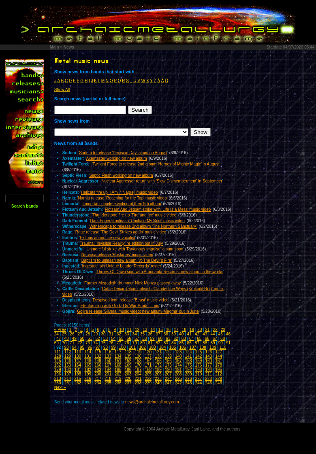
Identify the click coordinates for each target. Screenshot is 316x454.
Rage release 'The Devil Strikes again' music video (120, 232)
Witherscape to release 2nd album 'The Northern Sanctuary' (143, 226)
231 (67, 383)
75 (103, 343)
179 (57, 369)
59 (152, 338)
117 (118, 352)
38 (166, 334)
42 (197, 334)
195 (218, 369)
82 (158, 343)
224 (168, 378)
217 (97, 378)
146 (67, 361)
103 (152, 347)
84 (173, 343)
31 (111, 334)
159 (198, 361)
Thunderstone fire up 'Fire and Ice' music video (134, 215)
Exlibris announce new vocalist (107, 237)
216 (87, 378)
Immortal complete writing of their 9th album (122, 204)
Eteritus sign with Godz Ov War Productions (120, 305)
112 (67, 352)
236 (118, 383)
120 (148, 352)
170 (138, 365)
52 (98, 338)
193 (198, 369)
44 (212, 334)
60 (160, 338)
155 (158, 361)
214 (67, 378)
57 (137, 338)
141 (188, 356)
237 (128, 383)
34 (134, 334)
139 (168, 356)
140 (178, 356)
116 (108, 352)
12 (137, 329)
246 (218, 383)
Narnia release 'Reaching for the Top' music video (122, 198)
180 (67, 369)
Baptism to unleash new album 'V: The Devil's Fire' (126, 260)
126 (208, 352)
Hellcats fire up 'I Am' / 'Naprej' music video (119, 192)
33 (126, 334)
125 (198, 352)
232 (77, 383)
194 (208, 369)
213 (57, 378)
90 (220, 343)
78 (126, 343)
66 (207, 338)
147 (77, 361)
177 (208, 365)
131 (87, 356)
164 (77, 365)
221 (138, 378)
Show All (62, 89)
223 (158, 378)
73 (87, 343)
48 (66, 338)
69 (56, 343)
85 (181, 343)
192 (188, 369)
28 (87, 334)
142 (198, 356)
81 (150, 343)
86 (189, 343)
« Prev (60, 329)
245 (208, 383)
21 (207, 329)
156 (168, 361)
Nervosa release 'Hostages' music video (117, 254)
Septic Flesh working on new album (121, 175)
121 (158, 352)
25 (64, 334)
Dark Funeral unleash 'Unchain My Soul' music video (137, 221)
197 (67, 374)
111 (57, 352)
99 (113, 347)
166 (97, 365)
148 (87, 361)
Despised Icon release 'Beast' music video (131, 300)
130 (77, 356)
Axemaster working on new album (116, 158)
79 (134, 343)
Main (54, 47)
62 (175, 338)
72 (80, 343)
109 (212, 347)
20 (199, 329)
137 (148, 356)
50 (82, 338)
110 (223, 347)
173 (168, 365)
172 (158, 365)
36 (150, 334)
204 (138, 374)
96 (90, 347)
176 (198, 365)
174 (178, 365)
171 (148, 365)
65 (199, 338)
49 (74, 338)
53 (105, 338)
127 (218, 352)
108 (202, 347)
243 (188, 383)
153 (138, 361)
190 (168, 369)
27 (80, 334)
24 (56, 334)
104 (162, 347)
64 (191, 338)
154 (148, 361)
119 (138, 352)
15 (160, 329)
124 (188, 352)
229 (218, 378)
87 (197, 343)
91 (228, 343)
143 (208, 356)
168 (118, 365)
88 (205, 343)
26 (72, 334)
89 (212, 343)
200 (97, 374)
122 (168, 352)
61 (168, 338)
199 (87, 374)
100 (122, 347)
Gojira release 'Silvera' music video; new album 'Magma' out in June (138, 311)
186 (128, 369)
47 (58, 338)
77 (119, 343)
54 (113, 338)
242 (178, 383)
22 (215, 329)
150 (108, 361)
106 (182, 347)
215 (77, 378)
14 (152, 329)
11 (129, 329)
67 (215, 338)
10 (121, 329)
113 (77, 352)
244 (198, 383)
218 (108, 378)
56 (129, 338)
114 (87, 352)
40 (181, 334)
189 (158, 369)
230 (57, 383)
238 (138, 383)
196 (57, 374)
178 (218, 365)
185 (118, 369)
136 (138, 356)
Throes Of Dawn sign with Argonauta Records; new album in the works (159, 271)
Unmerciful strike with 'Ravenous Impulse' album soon (135, 249)
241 (168, 383)
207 (168, 374)
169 (128, 365)
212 (218, 374)
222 (148, 378)
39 (173, 334)
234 (97, 383)
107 (192, 347)
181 (77, 369)
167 (108, 365)
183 (97, 369)
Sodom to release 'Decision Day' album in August (123, 153)
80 (142, 343)
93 (66, 347)
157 (178, 361)
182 (87, 369)
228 (208, 378)
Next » (60, 387)
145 (57, 361)
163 (67, 365)
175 (188, 365)
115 (97, 352)
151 (118, 361)
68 (222, 338)
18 (184, 329)
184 (108, 369)
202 (118, 374)
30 (103, 334)
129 (67, 356)
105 (172, 347)
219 (118, 378)
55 (121, 338)
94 (74, 347)
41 (189, 334)
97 (98, 347)
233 (87, 383)
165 (87, 365)
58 (144, 338)
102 (142, 347)
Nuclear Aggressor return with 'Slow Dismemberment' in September (161, 181)
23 (223, 329)
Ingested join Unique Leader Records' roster (121, 266)
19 (192, 329)
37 (158, 334)
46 (228, 334)
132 (97, 356)
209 (188, 374)
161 (218, 361)
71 (72, 343)
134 (118, 356)
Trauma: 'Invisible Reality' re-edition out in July (121, 243)
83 (166, 343)
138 (158, 356)
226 (188, 378)
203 (128, 374)
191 (178, 369)
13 (145, 329)
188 (148, 369)
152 (128, 361)
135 (128, 356)
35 (142, 334)
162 (57, 365)
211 (208, 374)
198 (77, 374)
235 (108, 383)
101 (132, 347)
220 (128, 378)
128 (57, 356)
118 (128, 352)
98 (105, 347)
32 (119, 334)
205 (148, 374)
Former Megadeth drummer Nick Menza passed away (132, 283)
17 (176, 329)
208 (178, 374)
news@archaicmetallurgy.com (152, 402)
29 (95, 334)
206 (158, 374)
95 (82, 347)
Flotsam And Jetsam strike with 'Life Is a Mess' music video (158, 209)
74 (95, 343)
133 (108, 356)
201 (108, 374)
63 (183, 338)
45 (220, 334)
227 (198, 378)
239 (148, 383)
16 (168, 329)
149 (97, 361)
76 (111, 343)
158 (188, 361)
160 (208, 361)
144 (218, 356)
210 (198, 374)
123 (178, 352)
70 (64, 343)
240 (158, 383)
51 (90, 338)
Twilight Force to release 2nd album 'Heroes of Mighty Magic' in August (155, 164)
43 (205, 334)
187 (138, 369)
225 (178, 378)
